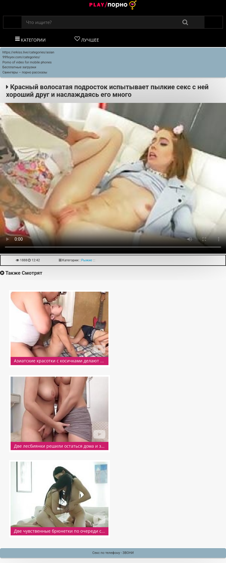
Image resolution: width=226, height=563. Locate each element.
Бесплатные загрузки (19, 67)
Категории (30, 39)
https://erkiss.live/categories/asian (28, 52)
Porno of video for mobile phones (27, 62)
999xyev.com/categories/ (21, 57)
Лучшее (87, 39)
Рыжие (86, 260)
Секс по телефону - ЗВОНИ (113, 553)
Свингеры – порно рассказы (24, 72)
